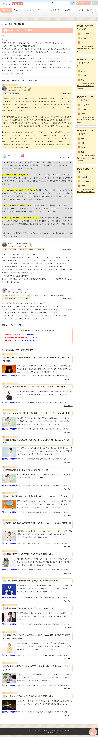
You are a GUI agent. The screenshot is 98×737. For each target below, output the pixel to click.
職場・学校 (6, 10)
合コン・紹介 (18, 10)
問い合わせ (67, 730)
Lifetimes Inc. (47, 732)
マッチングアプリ (30, 11)
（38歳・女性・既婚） (18, 243)
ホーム (31, 730)
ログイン (95, 3)
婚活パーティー (43, 10)
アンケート (79, 10)
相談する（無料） (83, 2)
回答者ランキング (92, 11)
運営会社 (37, 730)
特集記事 (67, 10)
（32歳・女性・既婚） (19, 289)
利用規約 (44, 730)
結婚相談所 (55, 10)
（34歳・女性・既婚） (17, 87)
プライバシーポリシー (56, 730)
